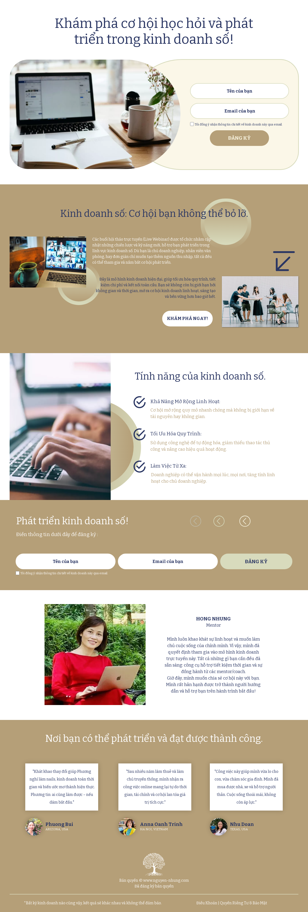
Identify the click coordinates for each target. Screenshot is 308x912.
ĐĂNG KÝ (239, 138)
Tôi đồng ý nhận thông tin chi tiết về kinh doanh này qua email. (64, 573)
